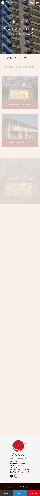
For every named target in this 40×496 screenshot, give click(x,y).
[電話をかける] (32, 2)
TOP (3, 58)
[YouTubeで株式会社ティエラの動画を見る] (15, 476)
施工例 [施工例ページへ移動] (20, 493)
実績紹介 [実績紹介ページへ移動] (6, 493)
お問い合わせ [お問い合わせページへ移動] (33, 493)
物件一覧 (9, 58)
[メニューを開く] (37, 2)
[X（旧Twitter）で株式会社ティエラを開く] (11, 476)
